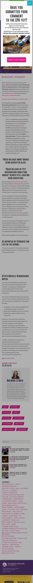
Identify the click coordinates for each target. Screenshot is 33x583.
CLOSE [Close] (30, 3)
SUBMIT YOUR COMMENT (16, 60)
